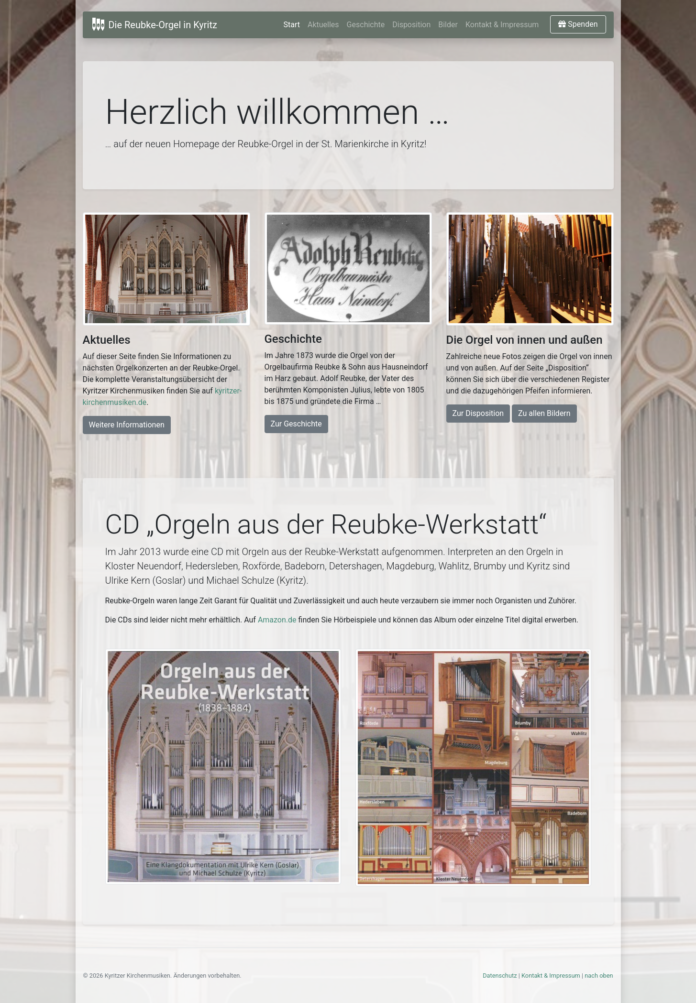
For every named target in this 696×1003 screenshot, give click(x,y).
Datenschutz (500, 975)
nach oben (599, 975)
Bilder (448, 24)
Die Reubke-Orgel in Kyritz (153, 24)
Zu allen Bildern (544, 413)
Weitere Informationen (127, 424)
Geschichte (366, 24)
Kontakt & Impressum (502, 24)
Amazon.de (277, 619)
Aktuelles (323, 24)
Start (292, 24)
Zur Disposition (478, 413)
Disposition (411, 24)
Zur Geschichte (296, 423)
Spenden (577, 24)
